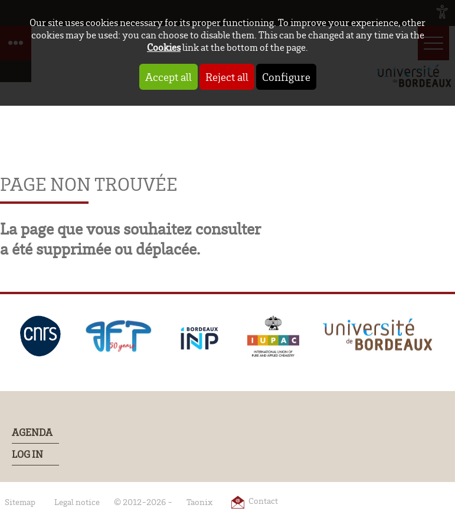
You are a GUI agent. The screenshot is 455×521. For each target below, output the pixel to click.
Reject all (226, 77)
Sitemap (20, 501)
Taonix (199, 501)
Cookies (164, 47)
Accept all (168, 77)
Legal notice (77, 501)
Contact (263, 500)
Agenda (32, 432)
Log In (27, 454)
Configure (286, 77)
